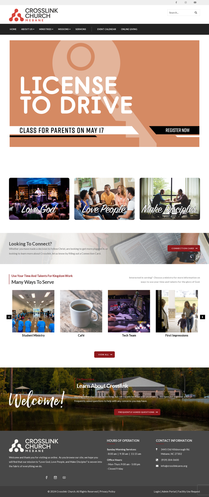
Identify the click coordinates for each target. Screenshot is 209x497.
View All (103, 354)
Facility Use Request (189, 491)
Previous (8, 317)
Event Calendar (106, 29)
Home (13, 29)
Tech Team (177, 335)
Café (129, 335)
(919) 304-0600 (170, 459)
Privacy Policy (107, 491)
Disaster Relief (33, 335)
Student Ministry (81, 335)
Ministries (46, 29)
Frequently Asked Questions (136, 412)
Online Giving (129, 29)
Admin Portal (169, 491)
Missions (64, 29)
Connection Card (183, 248)
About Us (27, 29)
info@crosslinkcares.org (174, 465)
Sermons (80, 29)
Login (157, 491)
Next (201, 317)
